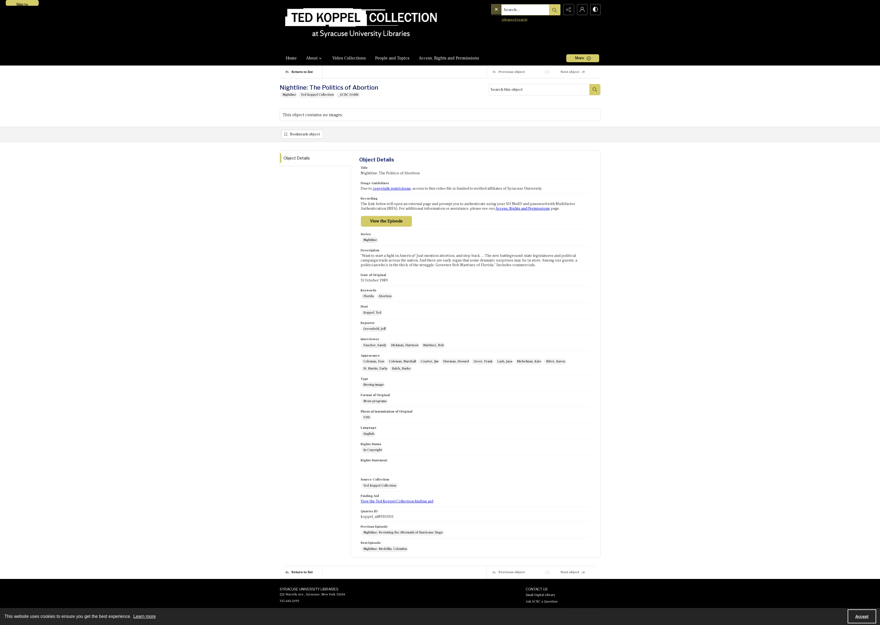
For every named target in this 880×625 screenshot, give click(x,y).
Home (291, 58)
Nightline (289, 95)
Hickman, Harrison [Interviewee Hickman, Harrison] (404, 345)
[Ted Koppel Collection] (361, 25)
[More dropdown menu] (582, 58)
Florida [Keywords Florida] (368, 296)
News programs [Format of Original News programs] (375, 401)
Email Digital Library (540, 595)
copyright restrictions (392, 188)
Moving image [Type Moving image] (373, 385)
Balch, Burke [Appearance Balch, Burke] (401, 369)
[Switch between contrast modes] (595, 9)
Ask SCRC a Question (542, 602)
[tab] (315, 158)
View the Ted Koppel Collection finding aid (397, 501)
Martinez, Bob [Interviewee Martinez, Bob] (433, 345)
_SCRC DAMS (348, 95)
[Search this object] (538, 89)
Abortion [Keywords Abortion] (385, 296)
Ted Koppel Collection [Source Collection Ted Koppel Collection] (379, 486)
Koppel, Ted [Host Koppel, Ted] (372, 313)
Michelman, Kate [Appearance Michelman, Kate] (529, 362)
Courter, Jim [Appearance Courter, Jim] (429, 362)
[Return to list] (303, 72)
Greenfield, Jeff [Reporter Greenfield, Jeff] (374, 329)
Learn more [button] (144, 616)
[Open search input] (554, 9)
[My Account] (581, 9)
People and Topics (392, 58)
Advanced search (503, 19)
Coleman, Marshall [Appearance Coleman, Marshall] (402, 362)
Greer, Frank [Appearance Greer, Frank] (483, 362)
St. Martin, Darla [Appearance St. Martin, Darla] (375, 369)
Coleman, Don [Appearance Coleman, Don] (373, 362)
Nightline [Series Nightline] (370, 240)
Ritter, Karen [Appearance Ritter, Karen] (555, 362)
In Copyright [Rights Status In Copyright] (372, 450)
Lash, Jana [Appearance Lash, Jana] (504, 362)
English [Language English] (368, 434)
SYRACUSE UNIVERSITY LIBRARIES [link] (309, 589)
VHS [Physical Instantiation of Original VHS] (366, 418)
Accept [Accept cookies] (861, 616)
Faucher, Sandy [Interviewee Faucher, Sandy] (374, 345)
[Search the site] (513, 9)
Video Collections (349, 58)
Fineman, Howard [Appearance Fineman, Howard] (456, 362)
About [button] (314, 58)
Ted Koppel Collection (317, 95)
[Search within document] (594, 89)
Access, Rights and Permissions (449, 58)
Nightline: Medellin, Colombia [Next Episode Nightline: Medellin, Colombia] (385, 549)
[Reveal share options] (567, 9)
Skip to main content (22, 4)
